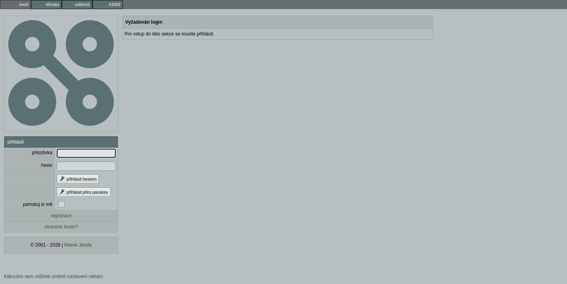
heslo (46, 165)
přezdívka (42, 152)
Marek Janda (77, 245)
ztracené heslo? (61, 227)
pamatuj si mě (37, 204)
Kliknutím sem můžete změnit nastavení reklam (53, 276)
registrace (61, 216)
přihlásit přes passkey (83, 192)
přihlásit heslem (77, 179)
